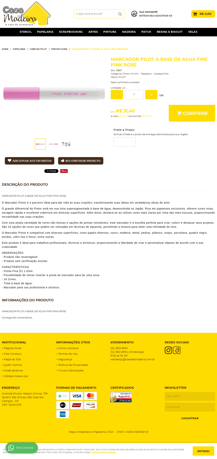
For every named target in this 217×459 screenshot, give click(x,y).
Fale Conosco (12, 354)
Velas (193, 32)
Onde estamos (13, 370)
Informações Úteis (73, 342)
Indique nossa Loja (16, 376)
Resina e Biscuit (170, 32)
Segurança (65, 359)
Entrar (144, 16)
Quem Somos (13, 365)
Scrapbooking (71, 32)
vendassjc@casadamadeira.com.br (132, 359)
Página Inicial (12, 348)
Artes (93, 32)
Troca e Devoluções (71, 370)
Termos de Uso (68, 354)
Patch (146, 32)
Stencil (26, 32)
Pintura (109, 32)
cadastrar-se (163, 16)
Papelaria (45, 32)
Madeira (129, 32)
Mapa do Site (12, 359)
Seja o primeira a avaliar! (125, 82)
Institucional (14, 342)
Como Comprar (68, 348)
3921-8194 (119, 348)
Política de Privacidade (73, 365)
